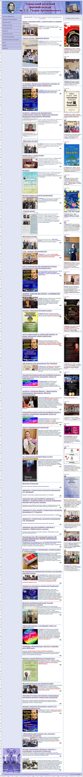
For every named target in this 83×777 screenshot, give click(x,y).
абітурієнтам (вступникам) (10, 19)
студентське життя (8, 33)
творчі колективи (7, 25)
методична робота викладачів (11, 39)
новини (5, 45)
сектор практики (7, 28)
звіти (4, 42)
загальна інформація (8, 16)
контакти (5, 48)
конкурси (5, 31)
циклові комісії (7, 22)
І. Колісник (77, 774)
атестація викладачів (8, 36)
